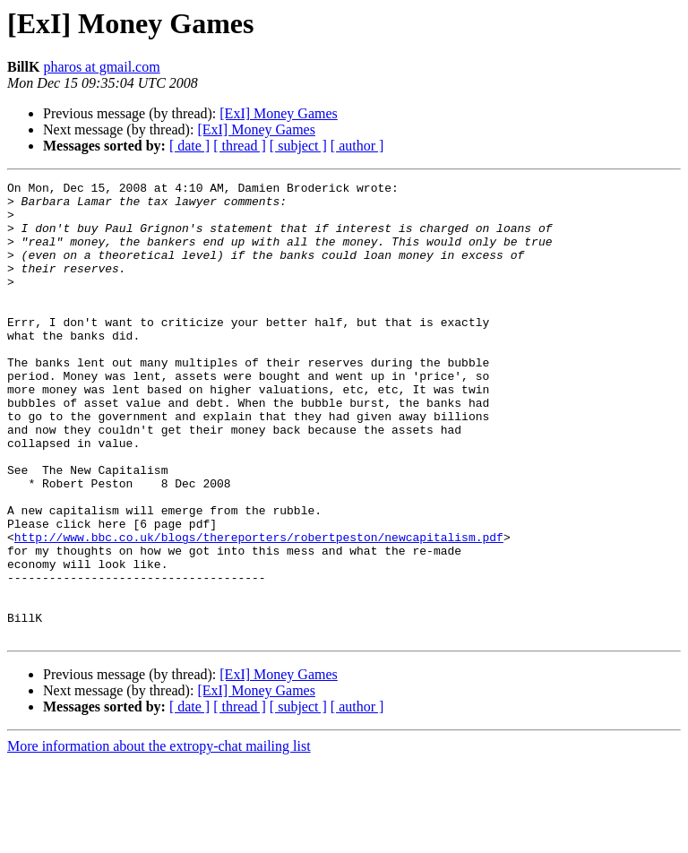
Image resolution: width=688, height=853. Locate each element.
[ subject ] (298, 145)
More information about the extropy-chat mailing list (159, 837)
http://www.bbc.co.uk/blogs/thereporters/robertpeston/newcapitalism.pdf (258, 609)
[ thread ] (239, 145)
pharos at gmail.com (101, 66)
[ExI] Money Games (278, 113)
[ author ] (357, 145)
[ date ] (189, 145)
